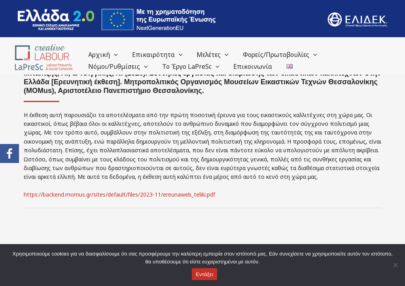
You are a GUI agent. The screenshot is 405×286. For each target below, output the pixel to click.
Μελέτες (209, 55)
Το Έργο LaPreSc (188, 66)
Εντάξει (204, 274)
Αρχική (102, 55)
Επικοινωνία (248, 66)
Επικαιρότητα (155, 55)
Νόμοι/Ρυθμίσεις (117, 66)
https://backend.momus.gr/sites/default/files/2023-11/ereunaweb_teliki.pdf (119, 194)
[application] (113, 55)
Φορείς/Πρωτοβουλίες (274, 55)
